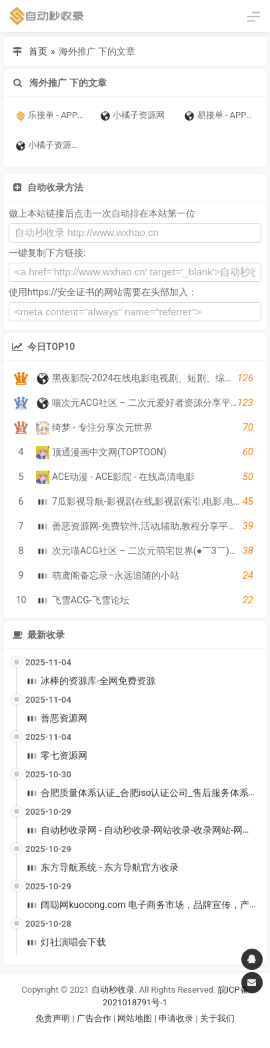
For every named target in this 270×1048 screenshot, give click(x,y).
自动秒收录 (113, 990)
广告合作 (94, 1018)
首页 (38, 51)
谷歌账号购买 (153, 1035)
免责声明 (52, 1018)
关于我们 (217, 1018)
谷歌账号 (108, 1035)
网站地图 (135, 1018)
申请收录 (176, 1018)
